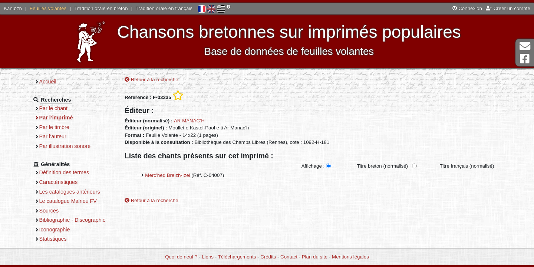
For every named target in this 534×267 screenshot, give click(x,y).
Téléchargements (237, 257)
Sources (49, 211)
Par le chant (53, 108)
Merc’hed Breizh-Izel (167, 175)
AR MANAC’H (189, 120)
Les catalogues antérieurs (69, 192)
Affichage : (313, 166)
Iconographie (54, 230)
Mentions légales (350, 257)
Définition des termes (64, 172)
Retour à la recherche (151, 79)
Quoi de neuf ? (181, 257)
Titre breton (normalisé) (382, 166)
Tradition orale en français (164, 8)
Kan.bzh (13, 8)
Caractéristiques (58, 182)
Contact (288, 257)
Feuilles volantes (48, 8)
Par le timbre (54, 127)
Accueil (47, 82)
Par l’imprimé (56, 118)
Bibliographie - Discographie (72, 220)
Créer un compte (508, 8)
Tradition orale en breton (101, 8)
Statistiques (53, 239)
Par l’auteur (52, 136)
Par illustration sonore (65, 146)
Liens (208, 257)
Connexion (467, 8)
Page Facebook (524, 58)
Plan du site (314, 257)
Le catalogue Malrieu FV (68, 201)
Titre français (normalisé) (467, 166)
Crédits (268, 257)
